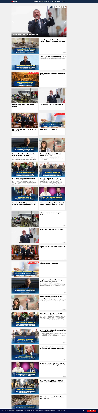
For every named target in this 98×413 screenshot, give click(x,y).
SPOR (49, 1)
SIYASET (58, 1)
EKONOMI (54, 1)
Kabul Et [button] (92, 410)
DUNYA (45, 1)
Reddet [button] (84, 410)
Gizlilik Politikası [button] (61, 410)
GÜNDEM (41, 1)
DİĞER (63, 1)
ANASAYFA (36, 1)
